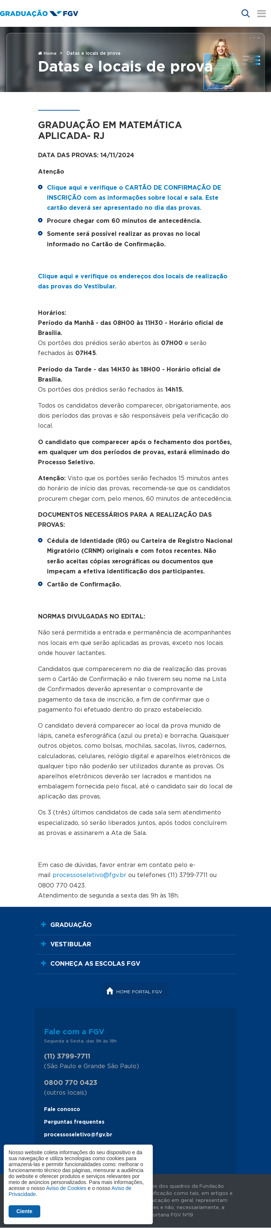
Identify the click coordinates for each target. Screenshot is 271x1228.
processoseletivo (78, 875)
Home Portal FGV (139, 992)
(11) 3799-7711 (67, 1056)
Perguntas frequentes (74, 1122)
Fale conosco (62, 1109)
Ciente (24, 1211)
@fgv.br (114, 875)
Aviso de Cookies (66, 1188)
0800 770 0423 (70, 1083)
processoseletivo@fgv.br (78, 1134)
